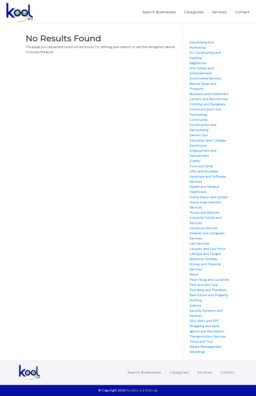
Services (219, 12)
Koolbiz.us (134, 390)
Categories (193, 12)
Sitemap (151, 390)
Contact (242, 12)
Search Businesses (159, 12)
